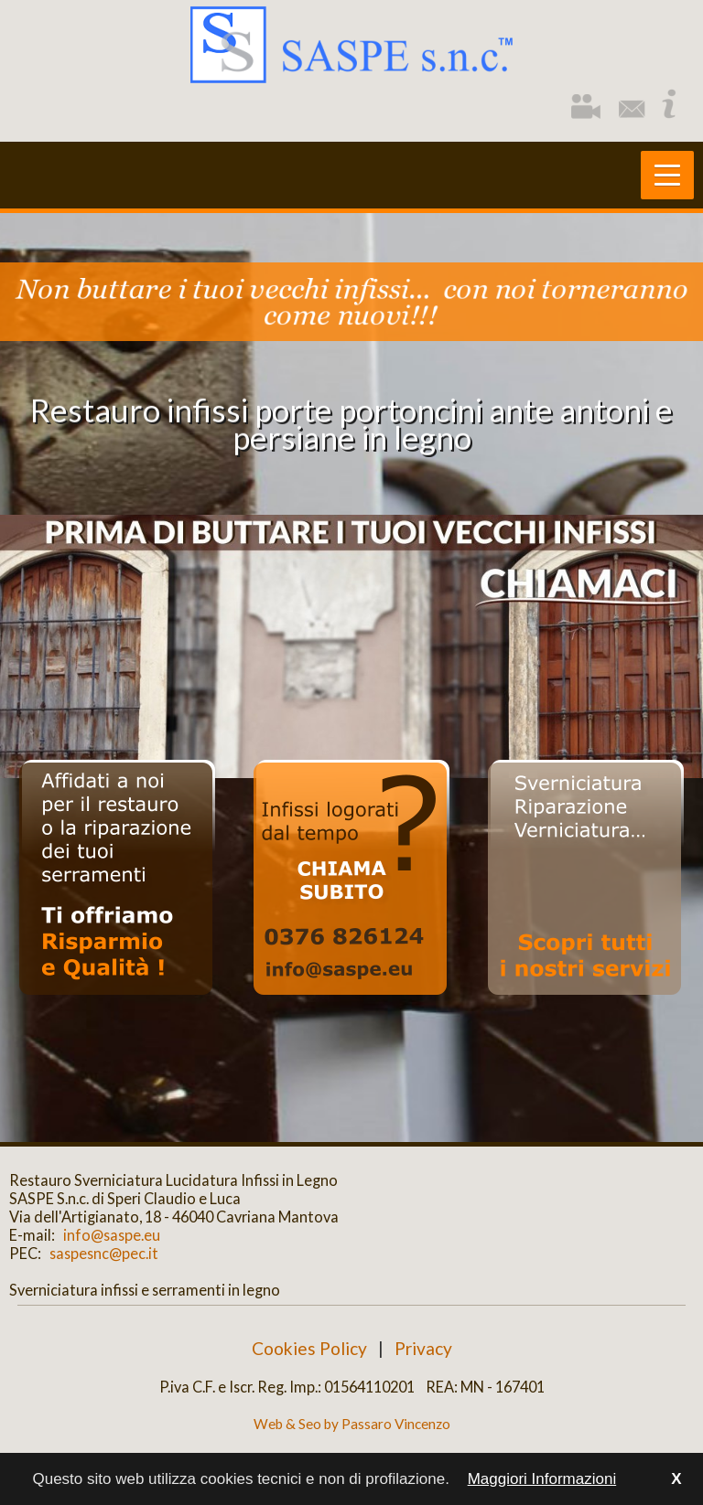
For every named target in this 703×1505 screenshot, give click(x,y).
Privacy (423, 1348)
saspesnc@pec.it (101, 1253)
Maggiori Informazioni (542, 1479)
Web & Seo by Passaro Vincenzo (352, 1423)
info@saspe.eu (109, 1234)
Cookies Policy (309, 1348)
